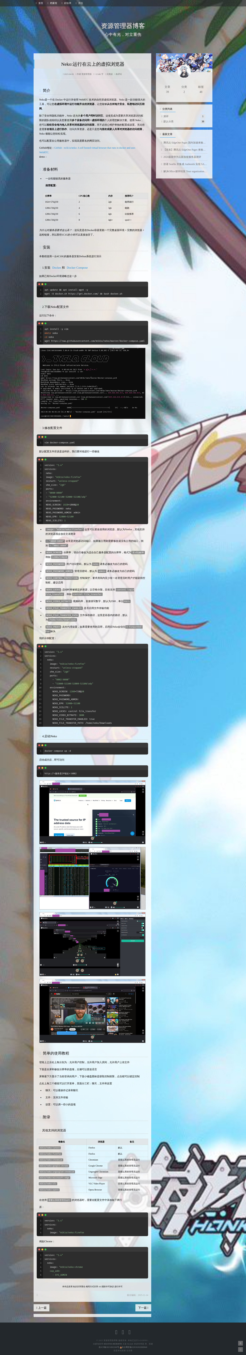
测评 (165, 116)
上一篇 (41, 1307)
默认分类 (168, 121)
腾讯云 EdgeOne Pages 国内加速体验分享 (184, 142)
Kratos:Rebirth (113, 1344)
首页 (39, 3)
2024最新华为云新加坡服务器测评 (181, 157)
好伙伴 (66, 3)
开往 (79, 3)
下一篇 (143, 1307)
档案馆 (52, 3)
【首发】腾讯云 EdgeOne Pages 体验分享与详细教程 (184, 149)
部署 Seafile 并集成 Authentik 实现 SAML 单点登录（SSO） (184, 164)
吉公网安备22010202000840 (133, 1347)
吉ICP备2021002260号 (109, 1347)
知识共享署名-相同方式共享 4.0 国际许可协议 (93, 1286)
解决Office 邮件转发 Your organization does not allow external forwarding (184, 171)
